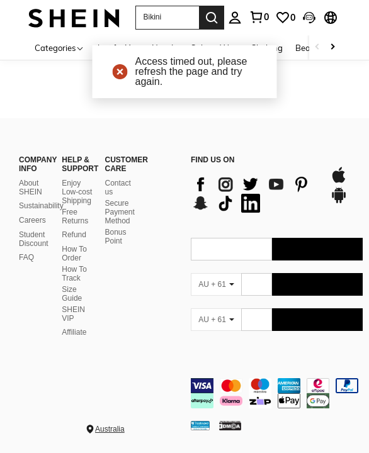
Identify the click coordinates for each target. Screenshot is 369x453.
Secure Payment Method (120, 212)
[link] (285, 17)
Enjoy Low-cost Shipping (77, 192)
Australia (110, 429)
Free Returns (75, 216)
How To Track (74, 273)
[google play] (339, 201)
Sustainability (41, 205)
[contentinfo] (277, 393)
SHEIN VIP (73, 314)
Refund (74, 234)
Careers (32, 220)
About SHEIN (30, 187)
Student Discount (33, 239)
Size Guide (72, 294)
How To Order (74, 253)
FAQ (26, 257)
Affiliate (74, 332)
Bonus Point (116, 236)
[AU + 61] (216, 284)
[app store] (339, 181)
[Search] (211, 18)
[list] (254, 194)
